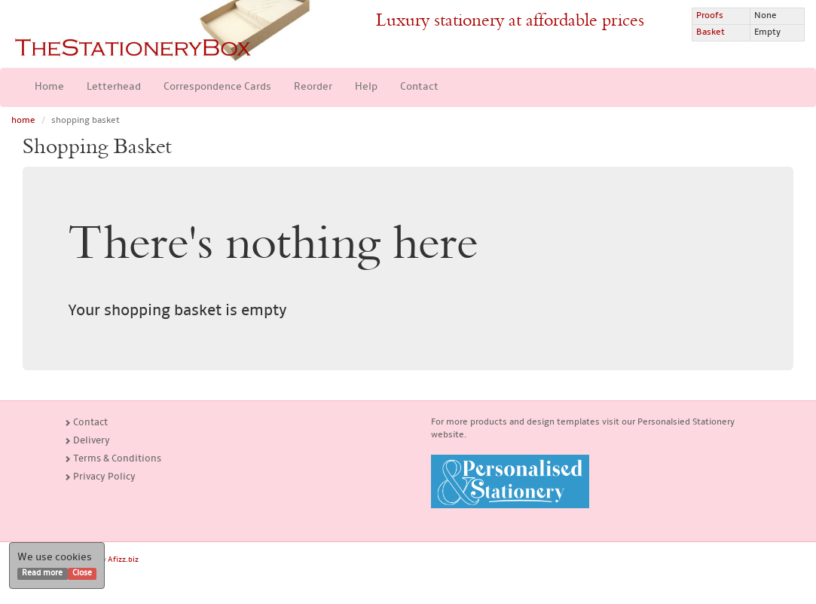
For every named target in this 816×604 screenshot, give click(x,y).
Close (82, 573)
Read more (42, 573)
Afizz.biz (123, 560)
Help (366, 87)
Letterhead (114, 87)
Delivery (87, 441)
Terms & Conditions (112, 459)
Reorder (313, 87)
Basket (710, 32)
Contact (419, 87)
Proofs (709, 15)
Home (49, 87)
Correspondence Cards (217, 87)
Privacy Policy (100, 477)
